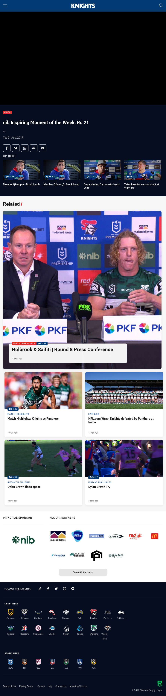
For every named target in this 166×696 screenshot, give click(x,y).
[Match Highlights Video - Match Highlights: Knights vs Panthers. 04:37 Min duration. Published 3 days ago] (43, 404)
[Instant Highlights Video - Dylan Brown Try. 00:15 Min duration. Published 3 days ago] (124, 472)
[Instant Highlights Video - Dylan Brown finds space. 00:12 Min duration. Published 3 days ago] (43, 472)
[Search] (161, 5)
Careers (41, 686)
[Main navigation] (5, 6)
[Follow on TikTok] (39, 588)
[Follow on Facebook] (48, 588)
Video (7, 112)
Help (50, 686)
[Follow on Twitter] (56, 588)
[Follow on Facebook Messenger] (72, 588)
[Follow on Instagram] (64, 588)
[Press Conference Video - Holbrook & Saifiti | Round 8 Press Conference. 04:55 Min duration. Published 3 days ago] (82, 290)
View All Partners (83, 572)
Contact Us (60, 686)
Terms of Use (9, 686)
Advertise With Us (78, 686)
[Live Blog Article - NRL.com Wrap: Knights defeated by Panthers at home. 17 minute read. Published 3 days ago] (124, 404)
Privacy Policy (26, 686)
